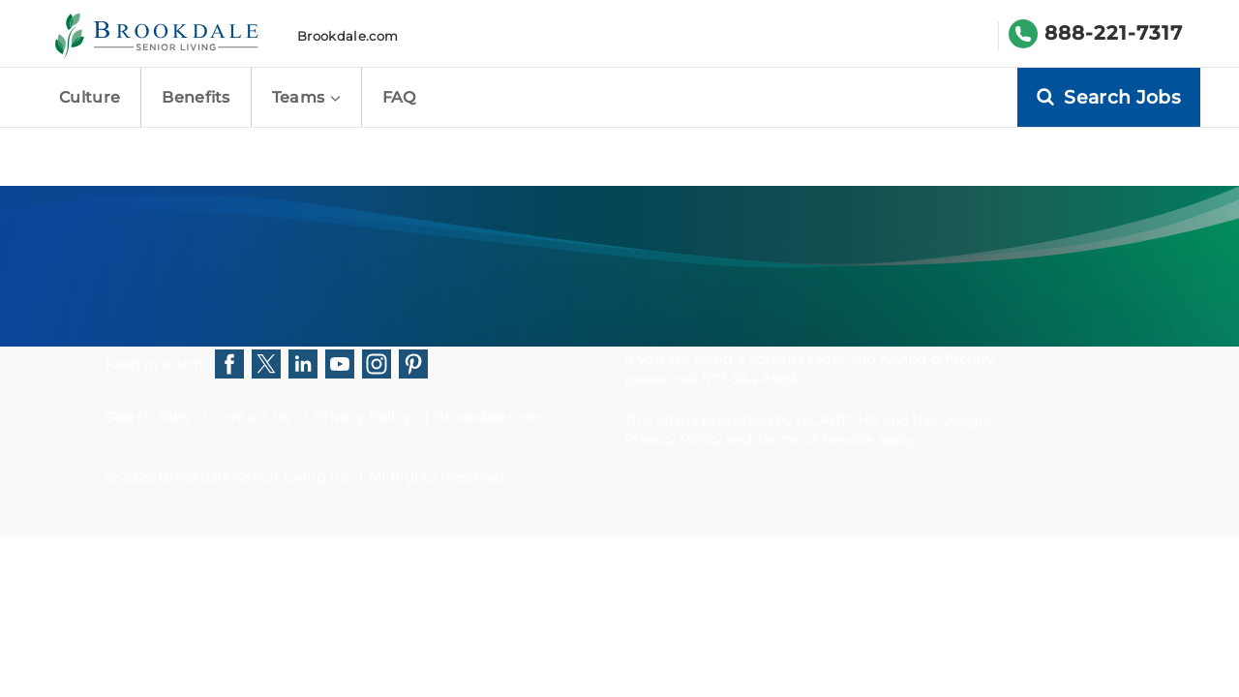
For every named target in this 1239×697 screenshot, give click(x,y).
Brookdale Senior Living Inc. (258, 477)
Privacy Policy (362, 417)
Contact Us (251, 417)
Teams (306, 97)
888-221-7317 (1113, 33)
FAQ (399, 97)
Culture (89, 97)
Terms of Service (814, 439)
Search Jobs (148, 417)
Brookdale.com (347, 36)
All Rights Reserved (436, 477)
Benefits (196, 97)
